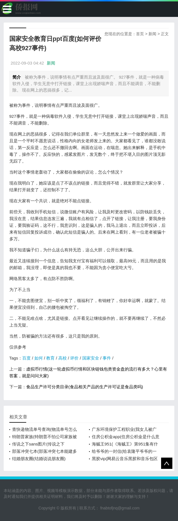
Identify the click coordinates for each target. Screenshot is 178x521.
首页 (140, 34)
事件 (107, 358)
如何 (38, 358)
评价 (74, 358)
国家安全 (90, 358)
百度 (26, 358)
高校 (62, 358)
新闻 (152, 34)
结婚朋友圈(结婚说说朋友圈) (39, 458)
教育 (50, 358)
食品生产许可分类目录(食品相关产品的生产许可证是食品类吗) (84, 386)
